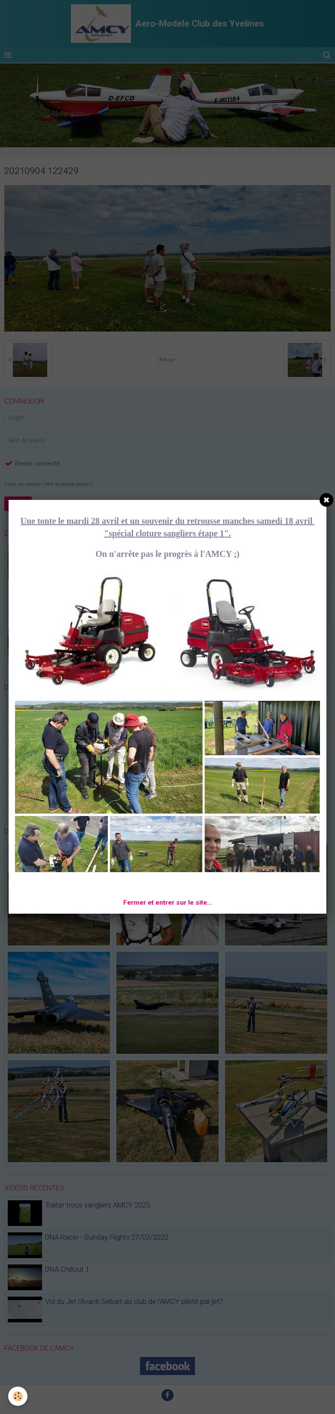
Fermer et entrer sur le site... (167, 902)
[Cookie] (18, 1396)
